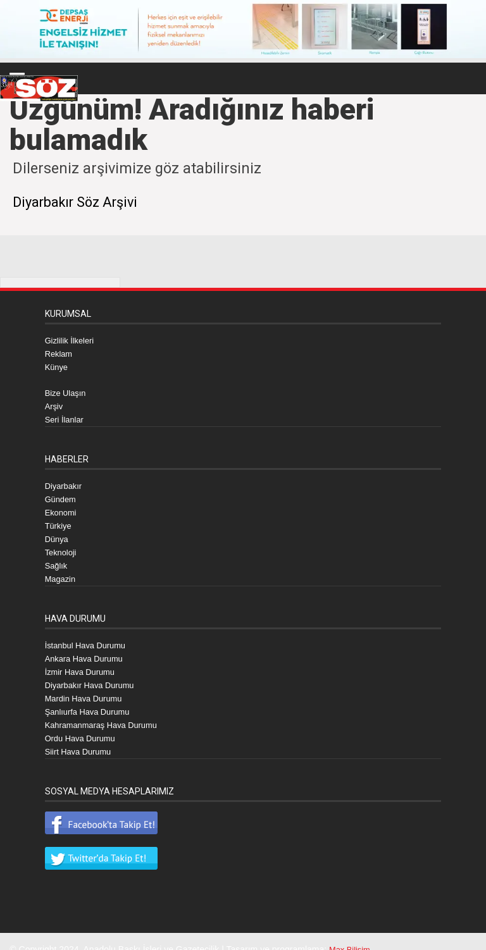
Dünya (57, 532)
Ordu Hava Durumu (83, 724)
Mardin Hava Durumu (87, 686)
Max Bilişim (351, 934)
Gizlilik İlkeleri (72, 340)
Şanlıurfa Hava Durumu (91, 699)
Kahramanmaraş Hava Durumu (106, 711)
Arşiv (55, 403)
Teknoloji (62, 545)
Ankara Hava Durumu (87, 648)
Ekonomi (62, 507)
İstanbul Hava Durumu (89, 636)
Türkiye (59, 519)
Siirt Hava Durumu (81, 737)
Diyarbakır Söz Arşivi (82, 202)
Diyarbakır (65, 481)
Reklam (60, 352)
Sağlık (57, 557)
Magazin (61, 570)
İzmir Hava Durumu (83, 661)
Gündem (62, 494)
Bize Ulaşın (67, 390)
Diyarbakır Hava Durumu (93, 674)
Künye (57, 365)
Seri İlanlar (66, 415)
